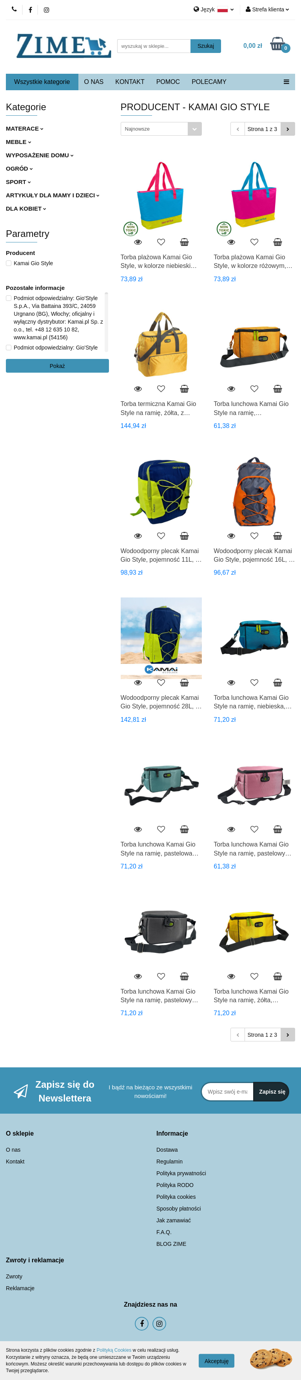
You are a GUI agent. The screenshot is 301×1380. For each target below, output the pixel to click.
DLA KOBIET (26, 208)
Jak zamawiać (173, 1220)
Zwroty (14, 1276)
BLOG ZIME (171, 1244)
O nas (13, 1150)
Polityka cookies (176, 1197)
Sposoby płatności (178, 1208)
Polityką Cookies (113, 1350)
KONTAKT (129, 81)
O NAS (94, 81)
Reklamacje (20, 1288)
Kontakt (15, 1161)
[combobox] (161, 129)
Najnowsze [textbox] (137, 129)
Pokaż (57, 366)
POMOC (168, 81)
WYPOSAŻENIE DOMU (40, 155)
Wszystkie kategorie (42, 81)
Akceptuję (216, 1361)
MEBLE (18, 141)
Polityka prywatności (181, 1173)
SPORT (18, 181)
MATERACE (25, 128)
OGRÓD (19, 168)
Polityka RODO (175, 1185)
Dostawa (167, 1150)
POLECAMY (209, 81)
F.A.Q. (164, 1232)
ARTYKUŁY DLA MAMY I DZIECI (53, 195)
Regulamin (169, 1161)
